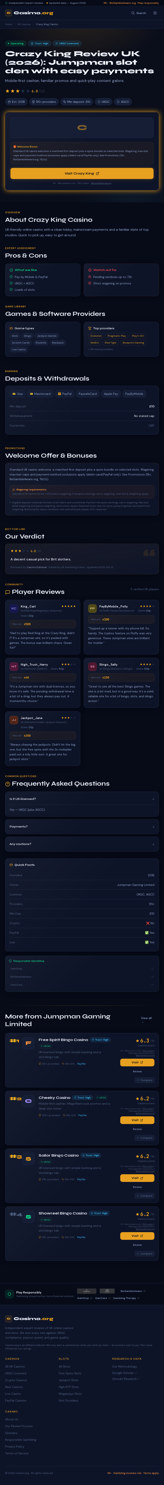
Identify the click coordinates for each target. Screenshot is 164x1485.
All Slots (64, 1366)
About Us (11, 1419)
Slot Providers (68, 1400)
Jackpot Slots (68, 1380)
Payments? (82, 827)
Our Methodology (124, 1366)
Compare (144, 1080)
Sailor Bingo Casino (59, 1155)
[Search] (138, 13)
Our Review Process (19, 1426)
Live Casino (13, 1394)
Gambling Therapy (126, 1298)
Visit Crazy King (82, 173)
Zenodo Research (126, 1379)
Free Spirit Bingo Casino (63, 1039)
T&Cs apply (147, 1051)
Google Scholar (124, 1373)
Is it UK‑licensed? (82, 799)
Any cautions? (82, 844)
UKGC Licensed (15, 1373)
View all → (146, 1020)
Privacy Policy (14, 1446)
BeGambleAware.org (101, 183)
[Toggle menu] (155, 13)
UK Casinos (24, 24)
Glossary (11, 1433)
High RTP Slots (69, 1387)
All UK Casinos (15, 1366)
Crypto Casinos (16, 1380)
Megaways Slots (70, 1394)
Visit (137, 1062)
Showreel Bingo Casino (63, 1213)
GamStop (82, 968)
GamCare (82, 985)
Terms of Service (17, 1453)
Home (8, 24)
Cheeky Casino (54, 1097)
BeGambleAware (82, 976)
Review (137, 1071)
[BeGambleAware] (86, 1291)
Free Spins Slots (70, 1373)
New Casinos (14, 1387)
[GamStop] (107, 1291)
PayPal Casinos (15, 1400)
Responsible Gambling (20, 1440)
